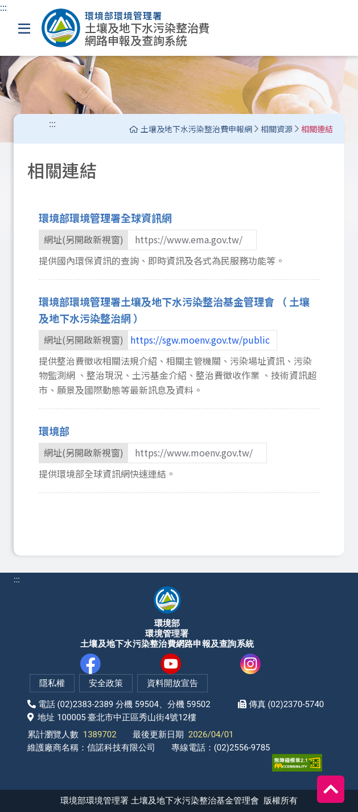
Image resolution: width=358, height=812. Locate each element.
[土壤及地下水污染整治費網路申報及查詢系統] (126, 28)
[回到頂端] (330, 789)
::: (3, 7)
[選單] (24, 28)
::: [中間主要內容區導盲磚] (52, 123)
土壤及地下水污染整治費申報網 (190, 128)
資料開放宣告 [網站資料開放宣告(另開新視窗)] (172, 683)
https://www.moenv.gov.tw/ (194, 452)
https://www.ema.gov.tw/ (188, 239)
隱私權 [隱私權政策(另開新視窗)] (52, 683)
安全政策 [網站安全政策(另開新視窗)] (106, 683)
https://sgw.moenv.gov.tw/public (200, 339)
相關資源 (277, 128)
